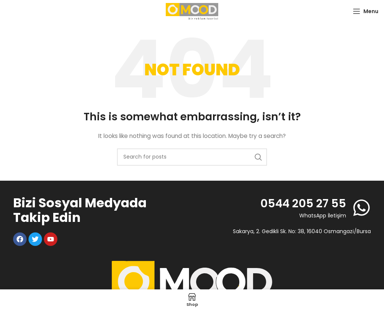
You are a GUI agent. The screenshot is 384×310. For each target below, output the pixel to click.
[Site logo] (192, 11)
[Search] (192, 157)
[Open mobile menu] (365, 11)
